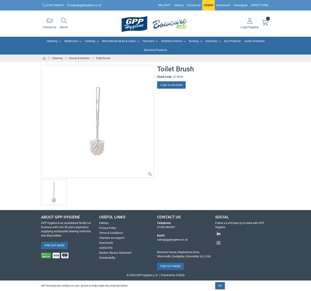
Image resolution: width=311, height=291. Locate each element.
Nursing (194, 41)
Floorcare (148, 41)
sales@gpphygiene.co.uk (84, 5)
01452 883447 (53, 5)
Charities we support (112, 237)
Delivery (179, 5)
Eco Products (232, 41)
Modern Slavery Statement (115, 252)
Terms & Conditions (111, 232)
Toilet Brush (103, 58)
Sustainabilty (107, 257)
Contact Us (194, 5)
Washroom (71, 41)
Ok (220, 285)
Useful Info (105, 247)
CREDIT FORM (259, 5)
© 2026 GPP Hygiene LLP (142, 275)
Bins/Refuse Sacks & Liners (119, 41)
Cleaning (52, 41)
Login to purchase (171, 84)
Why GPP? (164, 5)
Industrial (211, 41)
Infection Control (171, 41)
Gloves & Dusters (79, 58)
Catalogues (240, 5)
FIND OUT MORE (54, 245)
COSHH (208, 5)
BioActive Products (155, 50)
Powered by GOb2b (173, 275)
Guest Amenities (255, 41)
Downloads (223, 5)
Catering (90, 41)
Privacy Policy (107, 228)
